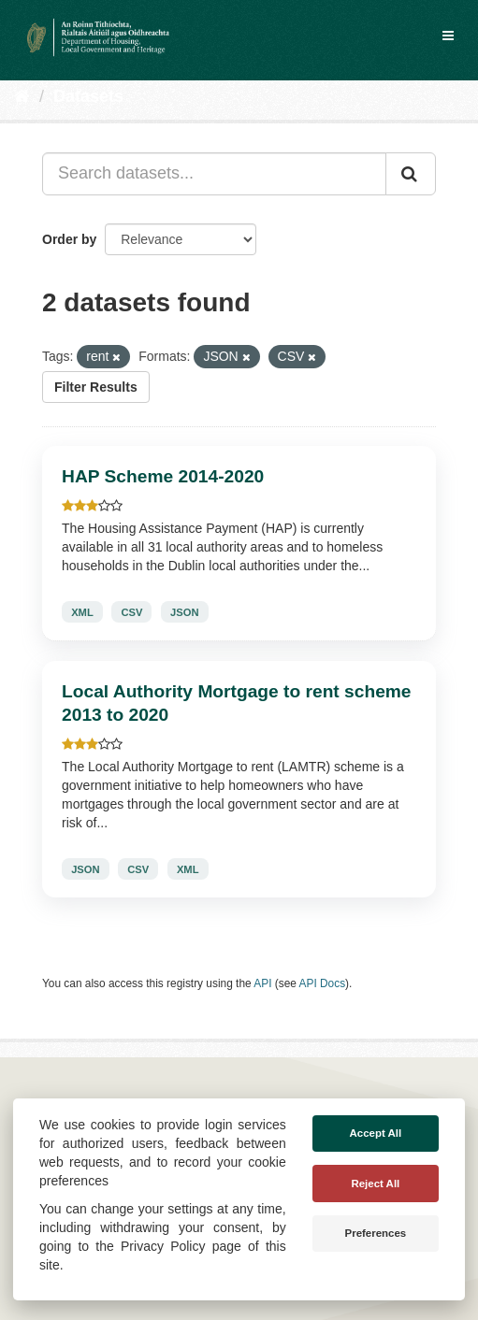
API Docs (322, 983)
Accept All (376, 1133)
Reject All (375, 1183)
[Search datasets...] (214, 173)
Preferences (376, 1233)
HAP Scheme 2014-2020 (163, 476)
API (262, 983)
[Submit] (410, 173)
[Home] (22, 96)
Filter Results (96, 387)
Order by (69, 239)
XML (82, 612)
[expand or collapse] (448, 35)
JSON (184, 612)
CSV (131, 612)
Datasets (88, 96)
